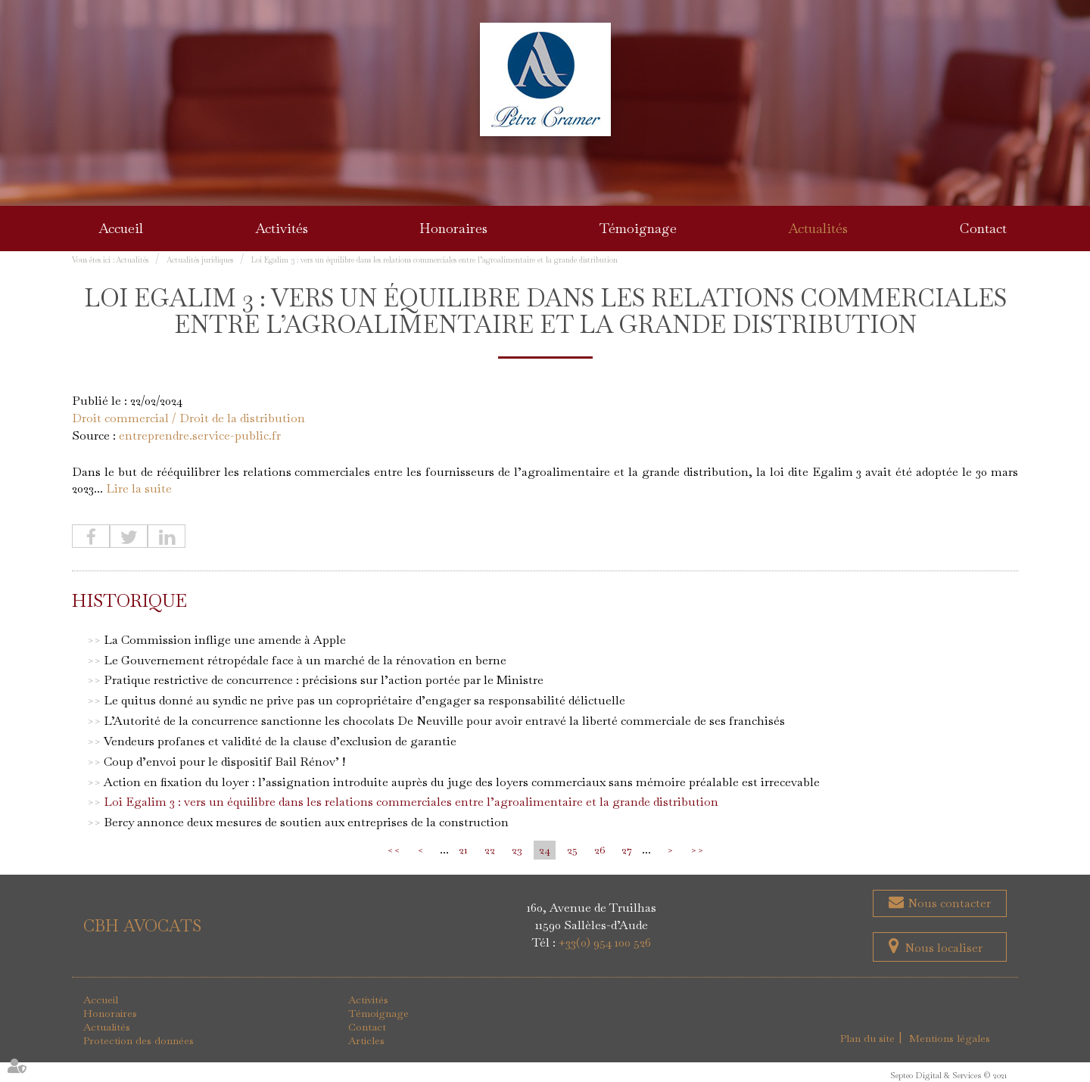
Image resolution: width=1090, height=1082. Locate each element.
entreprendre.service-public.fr (200, 435)
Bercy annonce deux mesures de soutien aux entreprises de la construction (306, 822)
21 (463, 850)
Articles (366, 1040)
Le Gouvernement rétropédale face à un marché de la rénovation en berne (305, 660)
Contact (983, 228)
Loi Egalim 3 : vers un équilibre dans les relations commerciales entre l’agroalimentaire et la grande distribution (434, 260)
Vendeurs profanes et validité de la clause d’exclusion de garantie (280, 741)
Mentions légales (949, 1038)
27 (626, 850)
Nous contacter (948, 903)
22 (489, 850)
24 (544, 850)
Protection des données (138, 1040)
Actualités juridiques (200, 260)
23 (517, 850)
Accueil (120, 228)
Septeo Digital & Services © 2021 (948, 1075)
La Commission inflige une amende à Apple (225, 640)
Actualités (818, 228)
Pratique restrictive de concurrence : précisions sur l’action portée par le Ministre (323, 680)
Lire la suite (139, 488)
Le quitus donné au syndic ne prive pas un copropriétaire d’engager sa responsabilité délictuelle (364, 700)
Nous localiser (944, 948)
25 (572, 850)
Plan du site (867, 1038)
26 (599, 850)
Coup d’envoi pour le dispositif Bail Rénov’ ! (224, 762)
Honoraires (453, 228)
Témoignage (638, 228)
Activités (281, 228)
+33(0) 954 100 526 (605, 942)
